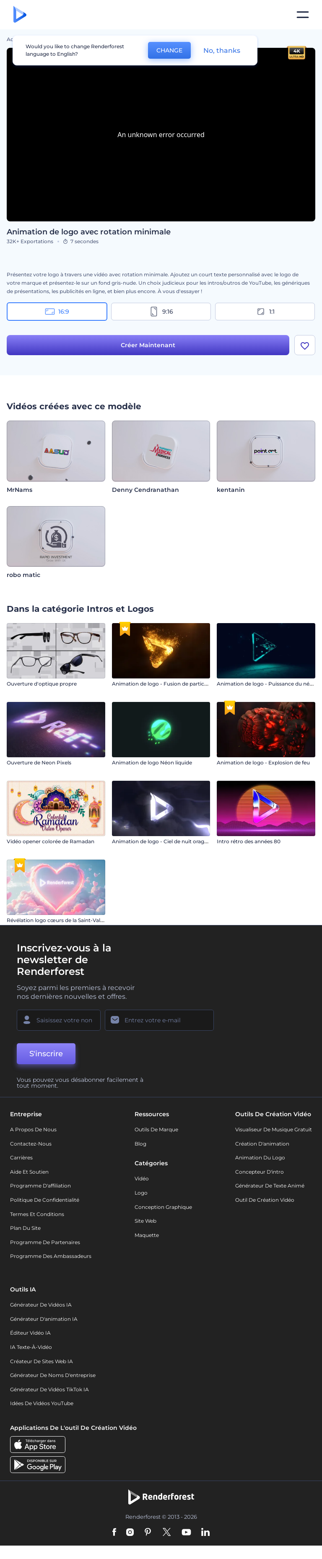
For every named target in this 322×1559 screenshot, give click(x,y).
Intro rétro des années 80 (248, 841)
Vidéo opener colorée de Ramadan (50, 841)
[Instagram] (130, 1532)
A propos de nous (33, 1129)
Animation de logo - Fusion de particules (163, 684)
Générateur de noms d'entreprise (53, 1375)
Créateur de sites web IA (41, 1361)
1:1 (265, 312)
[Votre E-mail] (159, 1020)
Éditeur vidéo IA (30, 1333)
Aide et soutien (29, 1172)
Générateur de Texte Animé (269, 1185)
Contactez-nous (31, 1144)
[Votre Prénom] (59, 1020)
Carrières (21, 1157)
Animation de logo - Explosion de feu (263, 762)
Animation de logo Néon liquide (152, 762)
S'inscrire (46, 1053)
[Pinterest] (148, 1532)
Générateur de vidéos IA (41, 1305)
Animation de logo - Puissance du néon (266, 684)
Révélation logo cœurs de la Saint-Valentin (60, 920)
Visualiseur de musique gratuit (273, 1129)
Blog (140, 1144)
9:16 (161, 312)
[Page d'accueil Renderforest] (19, 15)
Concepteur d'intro (259, 1172)
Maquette (147, 1235)
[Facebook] (114, 1532)
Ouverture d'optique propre (42, 684)
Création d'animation (262, 1144)
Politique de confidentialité (44, 1200)
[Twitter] (166, 1532)
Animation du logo (260, 1157)
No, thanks (221, 51)
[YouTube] (186, 1532)
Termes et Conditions (37, 1214)
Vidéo (142, 1178)
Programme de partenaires (45, 1242)
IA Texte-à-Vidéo (31, 1347)
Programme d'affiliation (40, 1185)
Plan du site (25, 1228)
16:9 (57, 312)
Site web (145, 1221)
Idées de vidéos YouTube (41, 1403)
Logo (141, 1193)
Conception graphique (163, 1207)
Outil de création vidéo (264, 1200)
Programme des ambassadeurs (50, 1256)
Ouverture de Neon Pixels (39, 762)
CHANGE (169, 50)
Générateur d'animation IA (44, 1319)
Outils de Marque (156, 1129)
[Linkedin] (205, 1532)
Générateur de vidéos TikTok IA (49, 1389)
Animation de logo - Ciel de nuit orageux (162, 841)
